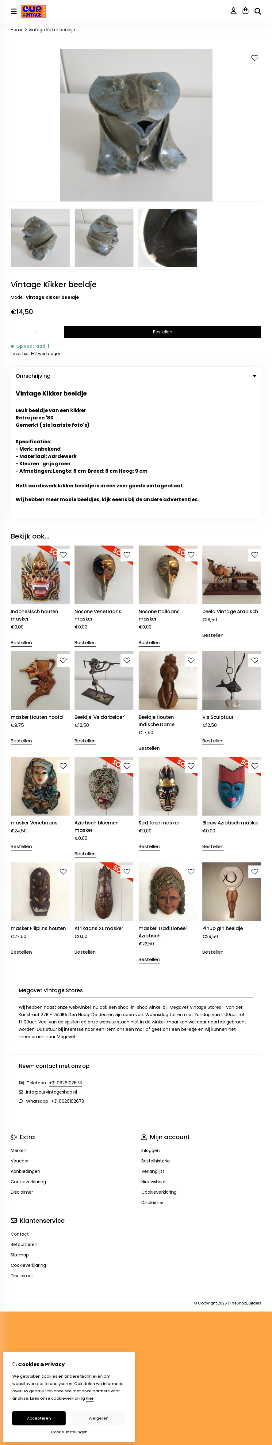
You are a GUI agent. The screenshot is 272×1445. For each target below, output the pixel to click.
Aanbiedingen (25, 1039)
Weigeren (99, 1418)
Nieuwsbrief (153, 1049)
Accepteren (39, 1418)
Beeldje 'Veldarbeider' (100, 584)
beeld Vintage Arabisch (230, 479)
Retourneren (24, 1112)
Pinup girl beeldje (222, 796)
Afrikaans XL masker (99, 796)
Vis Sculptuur (218, 584)
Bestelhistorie (155, 1028)
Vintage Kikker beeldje (52, 30)
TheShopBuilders (245, 1170)
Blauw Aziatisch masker (230, 690)
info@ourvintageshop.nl (51, 959)
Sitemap (20, 1122)
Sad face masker (159, 690)
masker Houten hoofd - (39, 584)
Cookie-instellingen (69, 1432)
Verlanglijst (152, 1039)
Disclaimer (22, 1060)
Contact (20, 1101)
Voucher (20, 1028)
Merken (18, 1018)
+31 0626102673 (65, 950)
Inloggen (150, 1018)
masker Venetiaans (34, 690)
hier (90, 1398)
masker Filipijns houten (38, 796)
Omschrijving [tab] (136, 376)
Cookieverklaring (28, 1049)
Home (17, 30)
